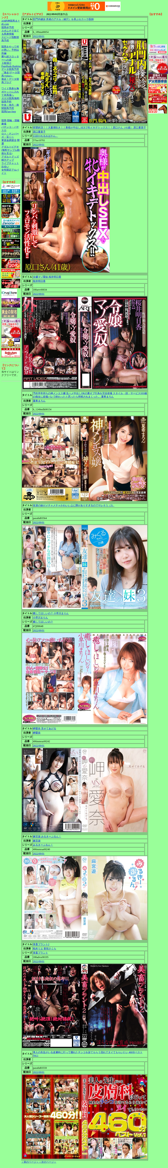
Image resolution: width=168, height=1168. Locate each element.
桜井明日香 (39, 281)
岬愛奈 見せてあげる (44, 728)
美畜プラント (40, 952)
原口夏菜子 (39, 131)
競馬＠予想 (7, 27)
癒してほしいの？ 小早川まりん (51, 613)
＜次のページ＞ (47, 1162)
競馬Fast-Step (8, 111)
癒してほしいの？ (43, 621)
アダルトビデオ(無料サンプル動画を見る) (10, 150)
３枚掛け (6, 63)
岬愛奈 (37, 732)
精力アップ (7, 160)
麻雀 (3, 123)
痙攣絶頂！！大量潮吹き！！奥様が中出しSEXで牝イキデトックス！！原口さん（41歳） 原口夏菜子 (89, 127)
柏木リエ (38, 948)
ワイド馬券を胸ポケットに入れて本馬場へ (10, 91)
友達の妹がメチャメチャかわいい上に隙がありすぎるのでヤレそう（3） (73, 505)
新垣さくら (50, 948)
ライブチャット (10, 163)
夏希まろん (39, 400)
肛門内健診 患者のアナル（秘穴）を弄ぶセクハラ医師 (63, 19)
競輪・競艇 (13, 120)
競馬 (3, 120)
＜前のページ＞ (30, 1162)
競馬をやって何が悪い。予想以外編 (10, 50)
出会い (5, 166)
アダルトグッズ (10, 156)
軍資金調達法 (8, 140)
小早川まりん (40, 617)
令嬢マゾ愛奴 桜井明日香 (47, 277)
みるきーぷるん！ (43, 845)
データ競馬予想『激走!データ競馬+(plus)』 (10, 72)
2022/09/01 (38, 36)
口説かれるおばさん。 (45, 136)
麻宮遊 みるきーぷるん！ (47, 836)
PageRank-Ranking (11, 66)
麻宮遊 (37, 840)
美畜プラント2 (41, 944)
